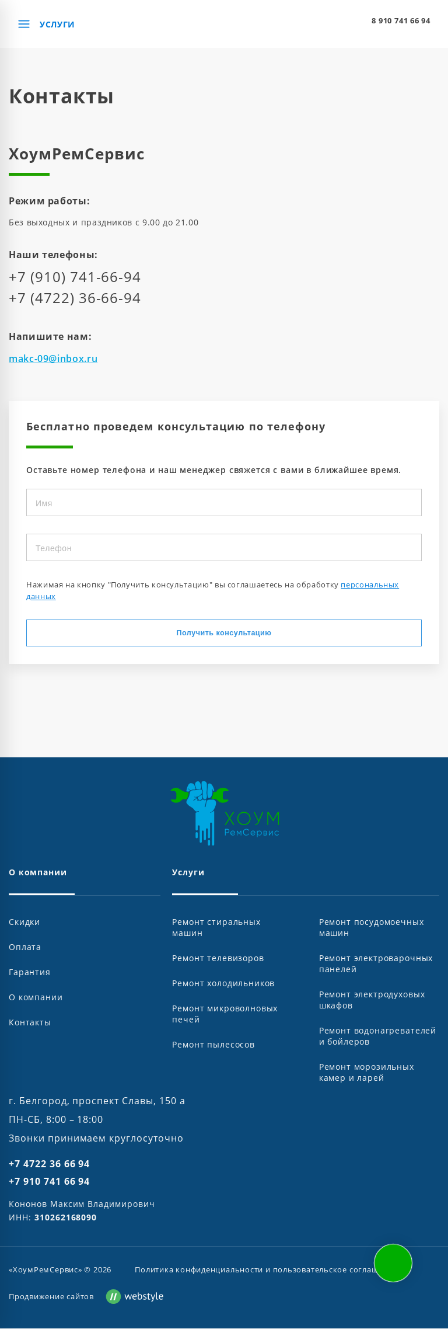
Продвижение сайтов (51, 1297)
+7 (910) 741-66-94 (75, 276)
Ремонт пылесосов (213, 1044)
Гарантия (30, 972)
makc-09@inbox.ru (53, 358)
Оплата (25, 947)
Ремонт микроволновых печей (225, 1014)
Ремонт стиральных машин (216, 928)
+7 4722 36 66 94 (49, 1164)
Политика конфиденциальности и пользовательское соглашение (266, 1270)
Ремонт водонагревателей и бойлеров (377, 1036)
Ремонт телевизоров (218, 958)
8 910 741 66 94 (401, 20)
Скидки (24, 922)
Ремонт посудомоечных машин (371, 928)
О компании (35, 997)
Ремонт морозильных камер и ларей (366, 1073)
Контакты (30, 1022)
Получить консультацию (224, 633)
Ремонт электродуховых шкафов (372, 1000)
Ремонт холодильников (223, 983)
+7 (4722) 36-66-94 (75, 297)
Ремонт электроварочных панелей (376, 964)
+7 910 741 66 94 (49, 1181)
